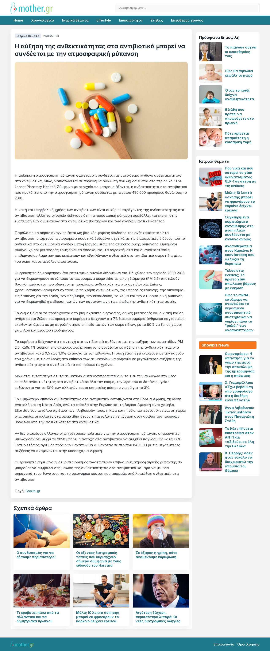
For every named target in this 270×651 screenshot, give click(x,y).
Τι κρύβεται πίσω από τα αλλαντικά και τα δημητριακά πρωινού (37, 616)
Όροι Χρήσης (248, 644)
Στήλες (156, 20)
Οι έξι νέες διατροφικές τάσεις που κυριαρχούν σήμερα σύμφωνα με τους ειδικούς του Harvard (98, 559)
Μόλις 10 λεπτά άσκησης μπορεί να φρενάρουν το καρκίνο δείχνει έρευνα (97, 616)
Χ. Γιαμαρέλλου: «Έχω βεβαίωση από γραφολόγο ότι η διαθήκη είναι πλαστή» (239, 391)
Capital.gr (33, 491)
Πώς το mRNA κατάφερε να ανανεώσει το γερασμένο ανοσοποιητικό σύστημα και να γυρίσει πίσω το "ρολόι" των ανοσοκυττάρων (239, 312)
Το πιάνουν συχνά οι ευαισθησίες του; (240, 51)
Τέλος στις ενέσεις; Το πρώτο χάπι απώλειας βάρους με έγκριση (240, 279)
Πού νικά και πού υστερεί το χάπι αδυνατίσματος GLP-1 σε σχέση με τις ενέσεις (240, 177)
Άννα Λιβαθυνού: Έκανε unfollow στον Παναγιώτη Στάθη (239, 414)
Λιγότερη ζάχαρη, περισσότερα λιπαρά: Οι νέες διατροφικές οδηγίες (158, 616)
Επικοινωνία (223, 644)
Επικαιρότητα (130, 20)
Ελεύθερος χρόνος (187, 20)
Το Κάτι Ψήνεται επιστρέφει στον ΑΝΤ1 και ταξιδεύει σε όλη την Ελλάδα (239, 437)
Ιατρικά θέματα (75, 20)
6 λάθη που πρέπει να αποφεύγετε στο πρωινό (239, 116)
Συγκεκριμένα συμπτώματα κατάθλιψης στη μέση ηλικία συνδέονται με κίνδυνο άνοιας (239, 228)
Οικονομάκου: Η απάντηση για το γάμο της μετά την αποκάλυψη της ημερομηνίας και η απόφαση (240, 365)
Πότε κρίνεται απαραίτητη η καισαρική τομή (238, 137)
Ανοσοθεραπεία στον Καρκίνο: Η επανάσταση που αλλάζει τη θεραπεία (239, 255)
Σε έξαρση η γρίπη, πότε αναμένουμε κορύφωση (156, 555)
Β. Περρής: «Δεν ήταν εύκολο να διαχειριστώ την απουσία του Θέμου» (239, 462)
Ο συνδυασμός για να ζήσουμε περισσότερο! (36, 555)
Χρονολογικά (42, 20)
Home (18, 20)
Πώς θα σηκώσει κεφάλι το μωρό (239, 73)
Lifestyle (104, 20)
